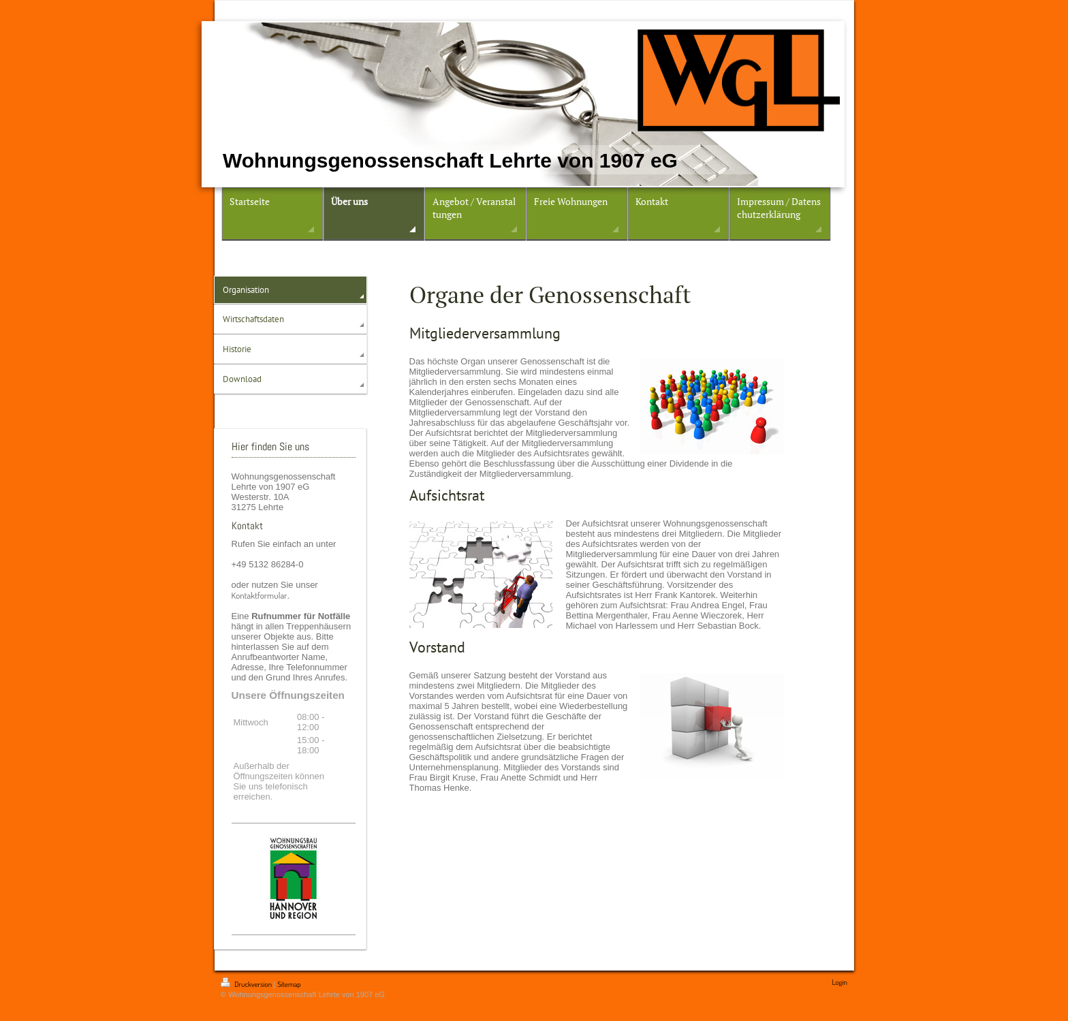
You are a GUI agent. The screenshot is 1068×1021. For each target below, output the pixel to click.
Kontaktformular (259, 595)
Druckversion (247, 984)
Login (839, 982)
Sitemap (288, 984)
